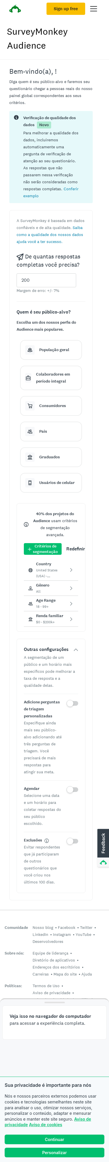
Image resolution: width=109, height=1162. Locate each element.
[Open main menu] (93, 9)
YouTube (83, 934)
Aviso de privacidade (51, 992)
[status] (51, 157)
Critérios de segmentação (43, 548)
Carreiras (41, 974)
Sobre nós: (14, 953)
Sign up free (66, 9)
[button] (50, 234)
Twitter (86, 927)
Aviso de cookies (45, 1124)
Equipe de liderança (50, 953)
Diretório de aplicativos (54, 960)
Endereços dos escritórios (56, 967)
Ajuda (86, 974)
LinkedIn (40, 934)
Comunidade (16, 927)
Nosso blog (43, 927)
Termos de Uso (46, 985)
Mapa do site (65, 974)
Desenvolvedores (48, 941)
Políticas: (13, 986)
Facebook (66, 927)
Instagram (62, 934)
